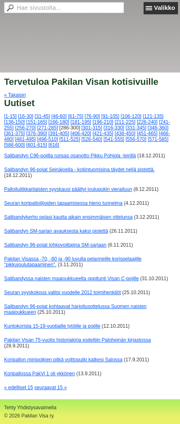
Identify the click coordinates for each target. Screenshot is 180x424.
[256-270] (25, 128)
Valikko (164, 7)
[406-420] (80, 133)
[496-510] (47, 139)
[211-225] (125, 122)
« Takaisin (15, 95)
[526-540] (91, 139)
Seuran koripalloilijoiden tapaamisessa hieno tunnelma (63, 203)
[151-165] (36, 122)
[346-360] (158, 128)
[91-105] (110, 116)
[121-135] (153, 116)
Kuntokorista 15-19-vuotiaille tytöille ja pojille (52, 326)
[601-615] (36, 145)
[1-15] (10, 116)
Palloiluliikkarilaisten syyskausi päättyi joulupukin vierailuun (68, 189)
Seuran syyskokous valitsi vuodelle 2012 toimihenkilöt (62, 292)
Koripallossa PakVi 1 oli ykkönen (39, 373)
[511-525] (69, 139)
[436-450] (125, 133)
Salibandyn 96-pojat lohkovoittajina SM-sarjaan (55, 245)
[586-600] (14, 145)
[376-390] (36, 133)
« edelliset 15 (18, 387)
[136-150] (14, 122)
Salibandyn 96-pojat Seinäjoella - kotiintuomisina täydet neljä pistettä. (79, 169)
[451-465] (147, 133)
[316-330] (114, 128)
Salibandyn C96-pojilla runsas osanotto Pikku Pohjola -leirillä (70, 156)
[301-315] (91, 128)
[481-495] (25, 139)
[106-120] (131, 116)
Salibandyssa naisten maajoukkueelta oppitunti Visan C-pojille (71, 278)
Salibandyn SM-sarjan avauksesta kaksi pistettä (56, 231)
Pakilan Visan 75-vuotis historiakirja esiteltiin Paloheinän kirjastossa (77, 340)
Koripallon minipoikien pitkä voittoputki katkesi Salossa (63, 360)
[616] (53, 145)
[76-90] (92, 116)
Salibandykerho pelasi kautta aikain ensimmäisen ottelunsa (68, 217)
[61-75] (75, 116)
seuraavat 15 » (50, 387)
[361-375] (14, 133)
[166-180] (58, 122)
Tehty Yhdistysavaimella (30, 407)
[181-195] (80, 122)
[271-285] (47, 128)
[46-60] (58, 116)
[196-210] (102, 122)
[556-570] (136, 139)
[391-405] (58, 133)
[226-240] (147, 122)
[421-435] (102, 133)
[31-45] (42, 116)
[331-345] (136, 128)
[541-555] (114, 139)
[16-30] (25, 116)
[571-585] (158, 139)
